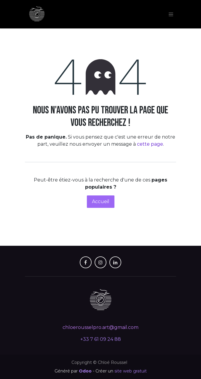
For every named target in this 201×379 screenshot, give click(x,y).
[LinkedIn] (115, 262)
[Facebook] (86, 262)
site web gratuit (130, 371)
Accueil (100, 201)
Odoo (86, 371)
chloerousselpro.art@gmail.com (100, 327)
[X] (100, 262)
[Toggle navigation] (171, 14)
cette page (150, 144)
